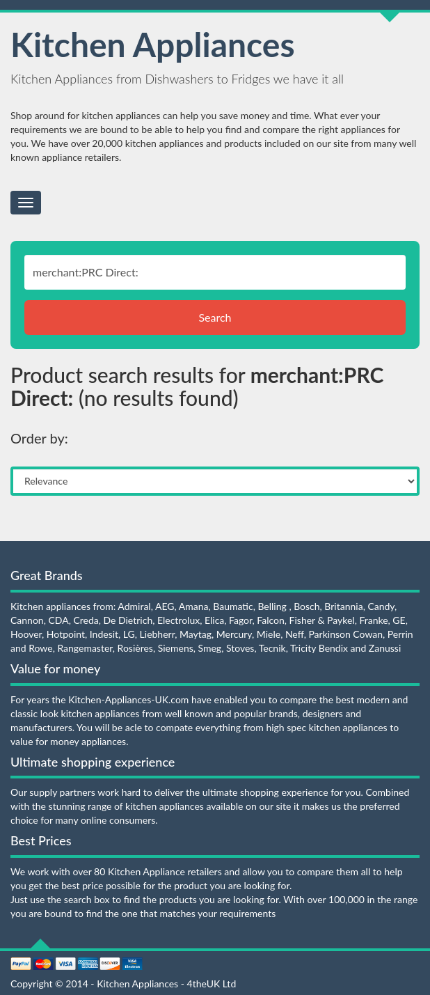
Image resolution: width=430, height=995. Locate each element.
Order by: (39, 438)
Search (214, 317)
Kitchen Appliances (152, 44)
